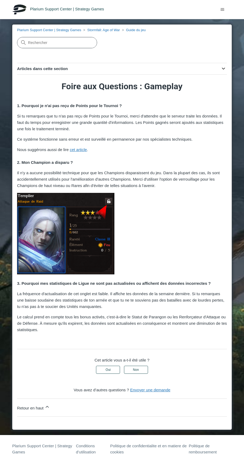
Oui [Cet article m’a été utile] (108, 370)
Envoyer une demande (150, 390)
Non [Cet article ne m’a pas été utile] (136, 370)
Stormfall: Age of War (103, 30)
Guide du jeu (136, 30)
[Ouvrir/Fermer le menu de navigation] (222, 9)
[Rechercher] (57, 42)
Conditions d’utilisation (86, 449)
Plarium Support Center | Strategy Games (49, 30)
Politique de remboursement (203, 449)
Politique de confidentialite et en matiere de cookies (148, 449)
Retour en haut (33, 407)
